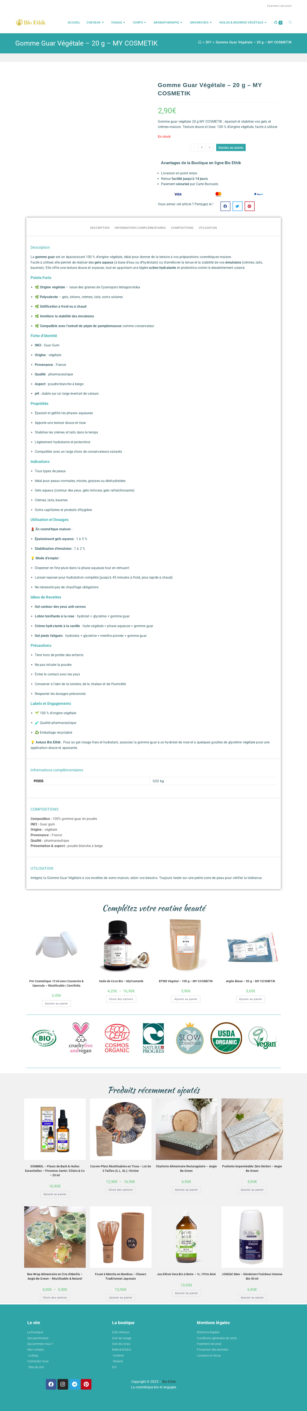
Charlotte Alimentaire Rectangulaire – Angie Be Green (186, 1168)
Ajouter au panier (231, 147)
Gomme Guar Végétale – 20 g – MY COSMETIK (254, 42)
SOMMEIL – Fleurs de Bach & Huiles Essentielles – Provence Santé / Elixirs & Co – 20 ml (54, 1171)
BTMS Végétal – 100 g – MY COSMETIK (186, 981)
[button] (225, 206)
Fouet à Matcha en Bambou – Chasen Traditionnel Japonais (120, 1276)
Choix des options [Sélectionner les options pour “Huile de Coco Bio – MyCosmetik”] (121, 999)
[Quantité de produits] (202, 147)
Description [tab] (99, 228)
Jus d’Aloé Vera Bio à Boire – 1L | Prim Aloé (186, 1274)
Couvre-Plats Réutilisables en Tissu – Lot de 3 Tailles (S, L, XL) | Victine (120, 1168)
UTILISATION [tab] (208, 228)
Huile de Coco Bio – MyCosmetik (121, 981)
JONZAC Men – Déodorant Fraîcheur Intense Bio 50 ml (252, 1276)
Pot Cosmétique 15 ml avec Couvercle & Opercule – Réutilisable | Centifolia (56, 983)
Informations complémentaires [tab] (140, 228)
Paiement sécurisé (279, 5)
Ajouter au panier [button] (56, 1003)
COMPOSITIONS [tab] (182, 228)
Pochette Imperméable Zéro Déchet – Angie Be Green (252, 1168)
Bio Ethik (169, 1382)
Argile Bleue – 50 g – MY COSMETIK (250, 981)
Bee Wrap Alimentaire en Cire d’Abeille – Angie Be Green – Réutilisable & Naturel (55, 1276)
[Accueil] (200, 42)
